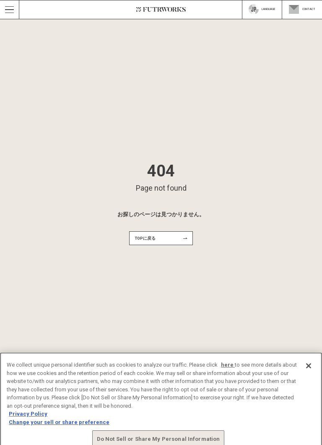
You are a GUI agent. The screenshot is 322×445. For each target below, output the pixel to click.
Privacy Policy (28, 418)
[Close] (308, 370)
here (228, 369)
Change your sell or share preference (59, 426)
